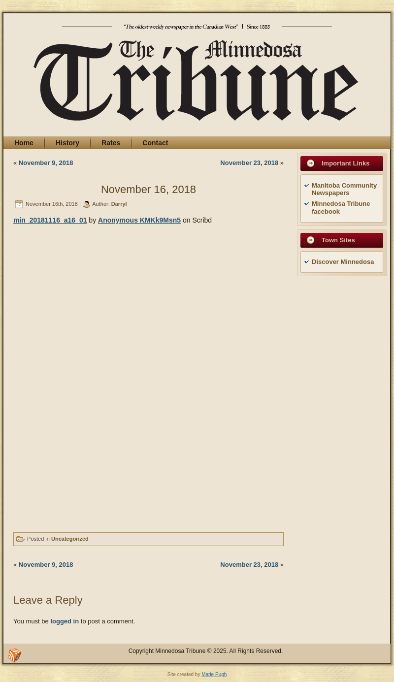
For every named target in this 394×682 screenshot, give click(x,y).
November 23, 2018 (249, 162)
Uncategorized (70, 539)
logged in (64, 621)
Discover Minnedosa (343, 261)
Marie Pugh (214, 674)
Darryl (119, 204)
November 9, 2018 (46, 162)
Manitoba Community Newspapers (344, 189)
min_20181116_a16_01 (50, 220)
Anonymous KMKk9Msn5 (139, 220)
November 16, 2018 (148, 189)
